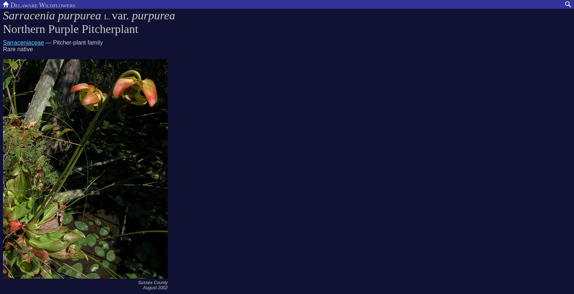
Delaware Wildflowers (39, 4)
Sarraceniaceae (23, 42)
